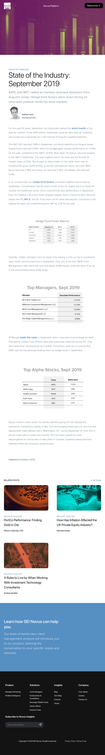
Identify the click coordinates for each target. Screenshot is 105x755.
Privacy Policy (70, 741)
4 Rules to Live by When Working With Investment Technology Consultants (26, 582)
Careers (81, 696)
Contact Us (82, 699)
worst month (79, 128)
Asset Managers (36, 692)
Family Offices (35, 706)
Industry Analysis (19, 69)
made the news (28, 337)
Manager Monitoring (13, 692)
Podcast (57, 699)
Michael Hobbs (63, 530)
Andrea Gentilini (11, 593)
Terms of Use (81, 741)
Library (56, 703)
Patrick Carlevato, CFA (13, 530)
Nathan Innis (28, 114)
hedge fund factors (43, 182)
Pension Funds (35, 710)
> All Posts (96, 480)
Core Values (83, 692)
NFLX (27, 199)
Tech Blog (58, 696)
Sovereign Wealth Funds (39, 702)
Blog (56, 692)
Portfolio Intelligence (12, 696)
